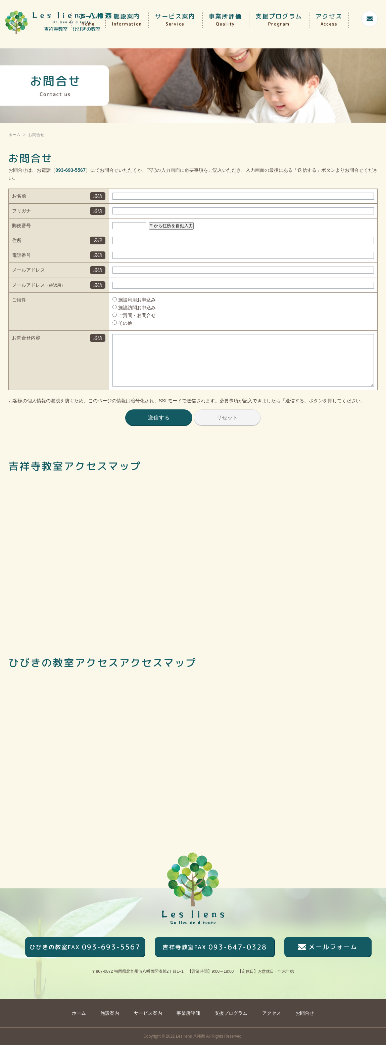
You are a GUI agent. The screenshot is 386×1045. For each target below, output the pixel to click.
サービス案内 (175, 19)
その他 (115, 323)
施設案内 (127, 19)
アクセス (329, 19)
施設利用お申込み (126, 300)
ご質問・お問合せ (126, 315)
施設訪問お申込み (126, 307)
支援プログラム (278, 19)
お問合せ (304, 1013)
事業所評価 (225, 19)
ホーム (88, 19)
